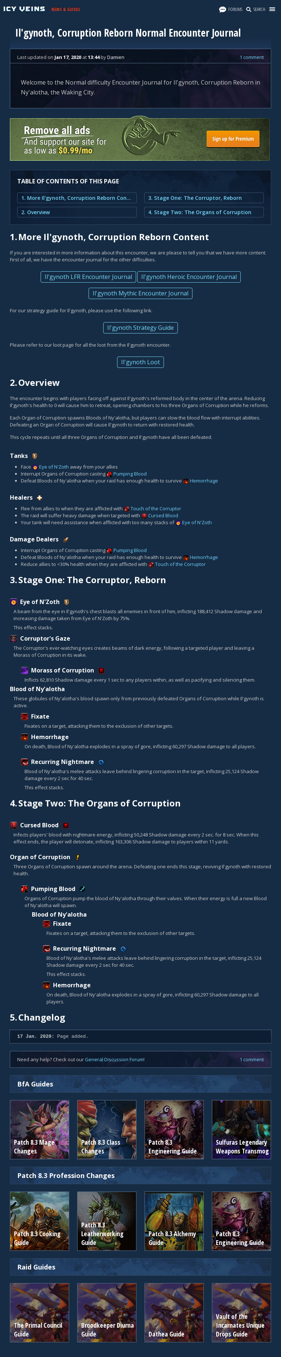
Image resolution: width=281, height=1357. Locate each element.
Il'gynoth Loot (140, 362)
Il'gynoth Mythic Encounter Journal (140, 293)
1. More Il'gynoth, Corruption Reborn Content (77, 197)
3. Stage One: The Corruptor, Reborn (195, 197)
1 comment (252, 57)
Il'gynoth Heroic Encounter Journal (189, 277)
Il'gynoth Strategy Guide (140, 328)
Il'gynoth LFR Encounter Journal (88, 277)
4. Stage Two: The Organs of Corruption (199, 212)
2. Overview (35, 212)
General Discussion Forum (114, 1059)
